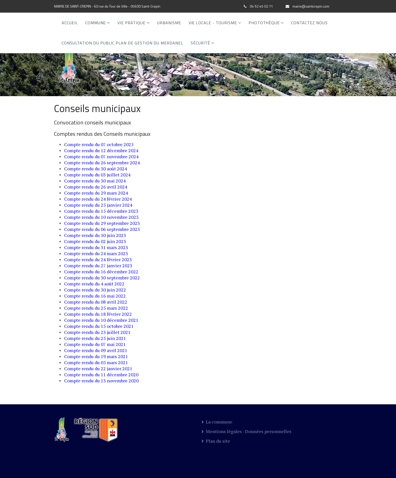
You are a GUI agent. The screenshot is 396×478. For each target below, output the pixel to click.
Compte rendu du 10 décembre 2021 (101, 320)
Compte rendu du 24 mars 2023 (96, 253)
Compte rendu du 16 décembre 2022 (101, 272)
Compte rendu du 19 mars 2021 (96, 356)
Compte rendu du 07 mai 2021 (95, 344)
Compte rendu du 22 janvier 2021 (98, 368)
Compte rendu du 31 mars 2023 (96, 247)
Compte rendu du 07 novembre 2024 (101, 156)
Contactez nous (309, 23)
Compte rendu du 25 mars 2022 (96, 308)
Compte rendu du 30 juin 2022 (95, 290)
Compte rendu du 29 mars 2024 (96, 193)
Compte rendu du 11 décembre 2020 (101, 374)
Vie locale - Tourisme (213, 23)
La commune (217, 422)
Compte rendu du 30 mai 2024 (95, 181)
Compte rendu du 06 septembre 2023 (102, 229)
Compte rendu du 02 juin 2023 (95, 241)
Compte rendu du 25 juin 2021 (95, 338)
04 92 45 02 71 (261, 6)
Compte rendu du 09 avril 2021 (95, 350)
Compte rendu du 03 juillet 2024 (97, 175)
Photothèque (264, 23)
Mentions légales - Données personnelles (246, 431)
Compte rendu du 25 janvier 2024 (98, 205)
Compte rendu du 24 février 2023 (98, 259)
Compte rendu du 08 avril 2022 (95, 302)
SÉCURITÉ (200, 43)
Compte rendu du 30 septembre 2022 (102, 278)
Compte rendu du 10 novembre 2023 (101, 217)
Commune (95, 23)
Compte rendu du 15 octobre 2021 (99, 326)
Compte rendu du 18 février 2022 (98, 314)
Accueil (70, 23)
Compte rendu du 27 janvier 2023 (98, 265)
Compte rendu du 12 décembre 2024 (101, 150)
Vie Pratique (131, 23)
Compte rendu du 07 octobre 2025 (99, 144)
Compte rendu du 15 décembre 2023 (101, 211)
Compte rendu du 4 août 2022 (94, 284)
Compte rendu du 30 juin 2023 (95, 235)
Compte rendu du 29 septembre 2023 (102, 223)
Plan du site (216, 441)
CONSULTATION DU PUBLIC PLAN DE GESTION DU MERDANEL (122, 43)
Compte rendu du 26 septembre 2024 (102, 163)
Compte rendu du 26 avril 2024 (95, 187)
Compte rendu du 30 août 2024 (95, 169)
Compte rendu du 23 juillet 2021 (97, 332)
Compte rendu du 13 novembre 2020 (101, 381)
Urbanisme (169, 23)
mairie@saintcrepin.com (310, 6)
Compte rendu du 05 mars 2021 (96, 362)
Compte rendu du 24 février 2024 (98, 199)
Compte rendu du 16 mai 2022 (95, 296)
